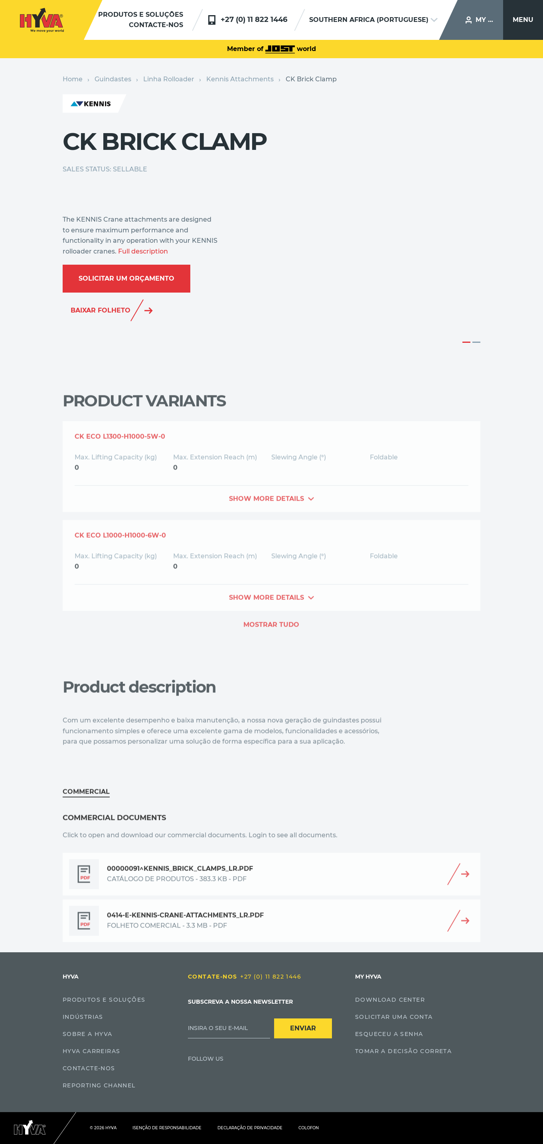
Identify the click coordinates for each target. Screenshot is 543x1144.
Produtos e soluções (140, 14)
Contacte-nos (156, 25)
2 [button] (476, 342)
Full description (143, 251)
